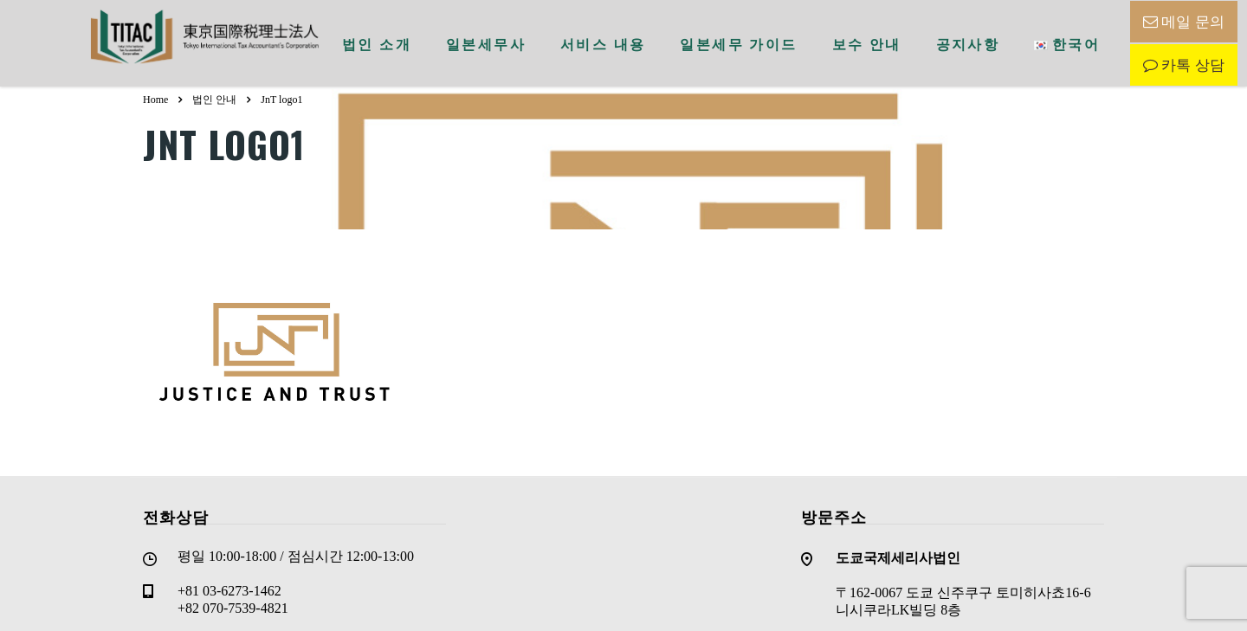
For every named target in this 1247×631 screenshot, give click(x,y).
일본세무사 (486, 43)
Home (155, 99)
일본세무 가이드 (738, 43)
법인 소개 (376, 43)
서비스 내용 (602, 43)
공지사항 (968, 43)
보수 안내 (866, 43)
